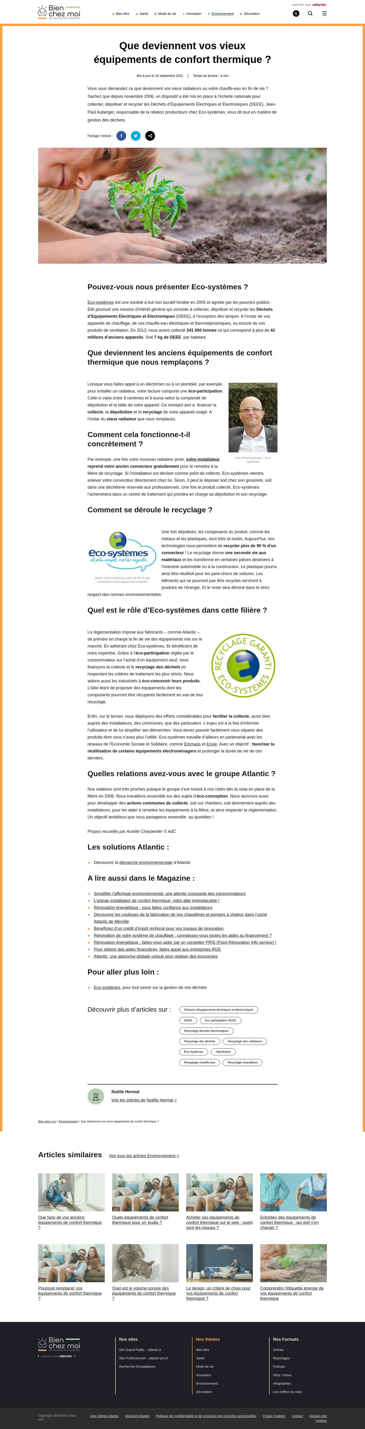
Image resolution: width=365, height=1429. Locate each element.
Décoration (204, 1392)
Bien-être (202, 1350)
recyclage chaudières (242, 1062)
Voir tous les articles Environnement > (144, 1156)
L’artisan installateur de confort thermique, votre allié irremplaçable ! (156, 900)
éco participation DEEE (220, 1020)
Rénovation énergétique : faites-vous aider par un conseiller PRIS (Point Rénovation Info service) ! (185, 942)
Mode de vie (205, 1366)
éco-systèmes (193, 1051)
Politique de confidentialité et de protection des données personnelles (206, 1416)
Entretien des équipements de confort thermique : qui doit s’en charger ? (289, 1222)
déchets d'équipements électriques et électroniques (218, 1009)
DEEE (188, 1020)
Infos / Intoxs (282, 1375)
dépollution (223, 1051)
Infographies (282, 1383)
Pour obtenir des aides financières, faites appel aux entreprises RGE (157, 949)
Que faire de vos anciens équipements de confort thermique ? (70, 1222)
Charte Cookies (274, 1416)
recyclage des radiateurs (245, 1041)
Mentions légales (137, 1416)
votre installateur (203, 459)
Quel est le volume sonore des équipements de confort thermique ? (144, 1293)
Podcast (279, 1366)
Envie (211, 744)
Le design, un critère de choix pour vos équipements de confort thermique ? (218, 1293)
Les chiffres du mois (287, 1392)
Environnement (68, 1121)
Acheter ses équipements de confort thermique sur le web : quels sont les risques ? (219, 1222)
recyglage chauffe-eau (199, 1062)
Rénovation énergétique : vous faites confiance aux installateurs (153, 907)
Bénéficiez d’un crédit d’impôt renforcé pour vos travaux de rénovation (158, 928)
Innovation (203, 1375)
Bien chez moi (47, 1121)
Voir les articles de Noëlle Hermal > (144, 1100)
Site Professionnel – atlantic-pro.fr (143, 1358)
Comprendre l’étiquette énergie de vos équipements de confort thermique (292, 1293)
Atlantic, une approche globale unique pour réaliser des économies (156, 956)
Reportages (281, 1358)
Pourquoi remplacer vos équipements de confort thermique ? (70, 1293)
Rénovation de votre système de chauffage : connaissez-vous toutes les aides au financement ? (183, 935)
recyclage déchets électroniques (206, 1031)
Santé (200, 1358)
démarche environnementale (145, 862)
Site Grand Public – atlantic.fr (140, 1350)
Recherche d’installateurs (137, 1366)
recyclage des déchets (199, 1041)
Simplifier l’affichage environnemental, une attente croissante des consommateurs (170, 893)
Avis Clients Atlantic (104, 1416)
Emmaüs (192, 744)
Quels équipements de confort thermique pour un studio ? (140, 1220)
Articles (278, 1350)
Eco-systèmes (101, 302)
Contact (297, 1416)
